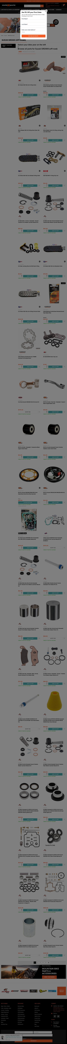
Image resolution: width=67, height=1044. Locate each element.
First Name (24, 18)
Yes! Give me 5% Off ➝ (33, 36)
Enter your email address (28, 29)
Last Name (24, 24)
